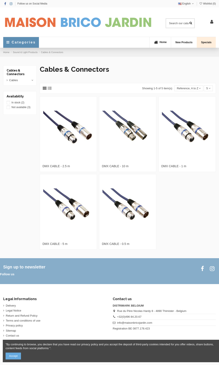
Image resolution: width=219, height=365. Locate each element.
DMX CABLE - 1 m (173, 166)
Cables (13, 80)
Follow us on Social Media (32, 3)
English (186, 3)
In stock (18, 102)
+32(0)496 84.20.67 (129, 316)
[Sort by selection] (188, 88)
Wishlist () (207, 3)
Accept (13, 356)
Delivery (11, 305)
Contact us (12, 335)
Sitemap (11, 330)
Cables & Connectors (15, 72)
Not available (21, 107)
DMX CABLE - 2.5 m (56, 166)
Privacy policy (14, 325)
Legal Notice (13, 310)
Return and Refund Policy (21, 315)
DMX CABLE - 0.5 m (115, 244)
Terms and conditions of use (23, 320)
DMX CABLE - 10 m (115, 166)
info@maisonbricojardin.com (134, 322)
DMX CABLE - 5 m (55, 244)
